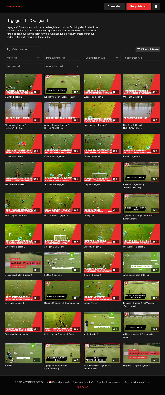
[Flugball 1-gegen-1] (102, 184)
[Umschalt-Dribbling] (23, 156)
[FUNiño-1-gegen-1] (62, 275)
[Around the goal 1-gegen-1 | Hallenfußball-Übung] (62, 127)
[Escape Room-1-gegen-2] (62, 215)
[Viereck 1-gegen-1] (102, 246)
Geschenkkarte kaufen (109, 382)
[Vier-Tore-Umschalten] (23, 184)
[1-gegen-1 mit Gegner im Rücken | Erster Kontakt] (141, 217)
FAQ (91, 382)
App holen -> (84, 386)
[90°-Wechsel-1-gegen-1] (141, 246)
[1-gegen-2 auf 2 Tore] (62, 246)
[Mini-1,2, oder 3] (102, 334)
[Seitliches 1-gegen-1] (23, 303)
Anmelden (114, 6)
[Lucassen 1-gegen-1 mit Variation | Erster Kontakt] (141, 304)
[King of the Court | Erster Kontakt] (62, 97)
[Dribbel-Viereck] (102, 303)
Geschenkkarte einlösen (137, 382)
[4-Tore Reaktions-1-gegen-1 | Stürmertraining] (102, 367)
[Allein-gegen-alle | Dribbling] (141, 275)
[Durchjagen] (102, 215)
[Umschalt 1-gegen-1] (141, 97)
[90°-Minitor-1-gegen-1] (23, 246)
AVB (67, 382)
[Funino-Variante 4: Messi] (23, 334)
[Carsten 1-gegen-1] (23, 97)
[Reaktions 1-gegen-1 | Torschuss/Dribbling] (141, 186)
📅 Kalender (55, 382)
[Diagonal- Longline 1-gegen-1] (141, 365)
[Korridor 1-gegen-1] (141, 156)
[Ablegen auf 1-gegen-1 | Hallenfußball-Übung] (23, 127)
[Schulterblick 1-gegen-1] (62, 184)
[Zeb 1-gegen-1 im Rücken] (23, 215)
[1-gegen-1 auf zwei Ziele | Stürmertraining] (62, 367)
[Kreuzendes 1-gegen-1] (62, 156)
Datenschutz (79, 382)
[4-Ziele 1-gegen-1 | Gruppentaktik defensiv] (141, 336)
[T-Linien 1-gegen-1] (102, 275)
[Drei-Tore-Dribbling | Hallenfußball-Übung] (141, 127)
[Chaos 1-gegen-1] (102, 156)
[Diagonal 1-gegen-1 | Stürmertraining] (62, 303)
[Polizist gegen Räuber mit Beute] (62, 334)
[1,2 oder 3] (23, 365)
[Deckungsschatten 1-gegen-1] (23, 275)
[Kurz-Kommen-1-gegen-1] (102, 125)
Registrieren (138, 6)
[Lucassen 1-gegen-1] (102, 97)
